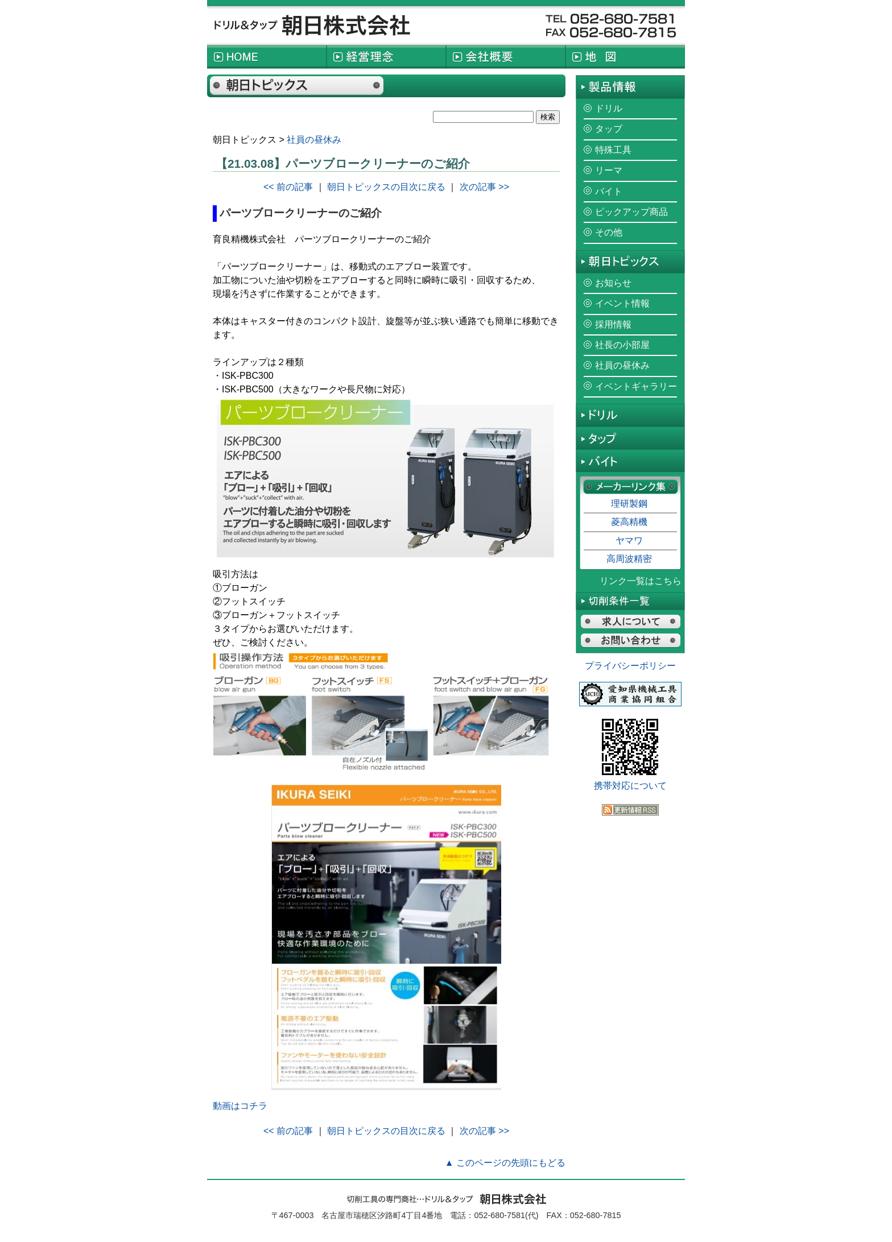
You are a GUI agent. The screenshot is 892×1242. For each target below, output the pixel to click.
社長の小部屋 (622, 345)
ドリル (608, 108)
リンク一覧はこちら (641, 581)
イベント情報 (622, 303)
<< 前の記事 (288, 187)
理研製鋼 (629, 503)
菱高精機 (629, 522)
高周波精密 (629, 559)
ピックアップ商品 (631, 212)
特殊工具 (613, 150)
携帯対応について (630, 785)
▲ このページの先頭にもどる (505, 1163)
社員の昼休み (314, 139)
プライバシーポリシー (630, 665)
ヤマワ (629, 540)
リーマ (608, 170)
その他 (608, 232)
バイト (608, 191)
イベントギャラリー (636, 386)
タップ (608, 129)
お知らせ (613, 283)
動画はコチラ (240, 1106)
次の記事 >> (484, 187)
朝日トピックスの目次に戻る (386, 187)
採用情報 (613, 324)
